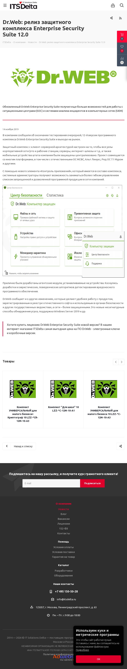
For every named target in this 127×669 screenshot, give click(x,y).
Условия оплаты (63, 547)
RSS (120, 18)
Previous (116, 362)
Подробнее (82, 650)
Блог (64, 514)
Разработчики (63, 570)
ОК (98, 659)
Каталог (63, 565)
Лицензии (63, 523)
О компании (63, 503)
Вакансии (64, 518)
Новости (63, 509)
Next (121, 362)
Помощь (63, 541)
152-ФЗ (63, 528)
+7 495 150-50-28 (66, 591)
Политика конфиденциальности (63, 654)
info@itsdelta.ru (66, 599)
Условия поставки (63, 552)
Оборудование (63, 575)
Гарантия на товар (63, 556)
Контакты (63, 533)
